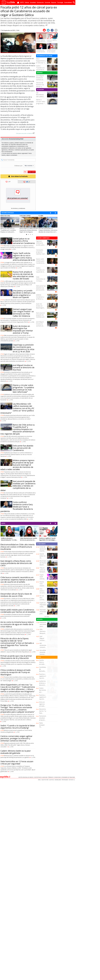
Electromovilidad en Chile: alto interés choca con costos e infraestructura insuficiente (17, 546)
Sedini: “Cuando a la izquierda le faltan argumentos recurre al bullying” (17, 726)
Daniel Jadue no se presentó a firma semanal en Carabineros (24, 240)
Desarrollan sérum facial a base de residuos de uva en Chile (16, 594)
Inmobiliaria (58, 779)
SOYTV (3, 523)
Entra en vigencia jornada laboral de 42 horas (42, 706)
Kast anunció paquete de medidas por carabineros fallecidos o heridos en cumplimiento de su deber (18, 486)
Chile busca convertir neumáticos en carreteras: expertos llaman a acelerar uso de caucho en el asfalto (17, 579)
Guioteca (52, 779)
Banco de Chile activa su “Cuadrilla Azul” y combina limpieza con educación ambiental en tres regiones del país (17, 429)
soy (13, 249)
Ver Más (46, 616)
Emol (39, 779)
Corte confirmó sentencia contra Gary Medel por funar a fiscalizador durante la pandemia (16, 507)
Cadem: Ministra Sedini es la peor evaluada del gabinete (15, 751)
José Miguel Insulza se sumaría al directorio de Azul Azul (40, 80)
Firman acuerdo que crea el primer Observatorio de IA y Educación (16, 657)
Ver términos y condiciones (18, 208)
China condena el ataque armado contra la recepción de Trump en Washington (15, 672)
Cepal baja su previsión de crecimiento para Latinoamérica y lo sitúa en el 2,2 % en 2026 (23, 348)
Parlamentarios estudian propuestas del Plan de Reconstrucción (44, 721)
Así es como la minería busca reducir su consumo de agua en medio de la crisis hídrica (17, 624)
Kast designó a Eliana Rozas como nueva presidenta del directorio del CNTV (16, 563)
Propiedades (65, 779)
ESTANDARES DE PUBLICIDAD (68, 777)
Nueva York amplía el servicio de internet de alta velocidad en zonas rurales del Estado (23, 275)
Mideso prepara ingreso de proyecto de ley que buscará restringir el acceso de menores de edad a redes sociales (17, 465)
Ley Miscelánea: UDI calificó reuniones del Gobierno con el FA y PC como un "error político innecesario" (17, 408)
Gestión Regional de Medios (26, 777)
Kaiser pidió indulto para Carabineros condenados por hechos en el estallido (41, 264)
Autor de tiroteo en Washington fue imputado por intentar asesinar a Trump (23, 329)
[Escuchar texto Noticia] (33, 133)
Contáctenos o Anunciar (41, 777)
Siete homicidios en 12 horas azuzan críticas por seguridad (41, 281)
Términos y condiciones (54, 777)
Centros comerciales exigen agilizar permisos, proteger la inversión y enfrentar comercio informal (16, 738)
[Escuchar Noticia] (46, 25)
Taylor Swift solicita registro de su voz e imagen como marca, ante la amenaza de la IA (24, 256)
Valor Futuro (45, 779)
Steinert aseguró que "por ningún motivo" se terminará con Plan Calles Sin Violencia (23, 312)
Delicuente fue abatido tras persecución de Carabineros (23, 448)
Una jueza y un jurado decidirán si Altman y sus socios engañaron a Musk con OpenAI (24, 294)
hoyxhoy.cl (72, 779)
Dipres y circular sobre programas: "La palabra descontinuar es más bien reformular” (23, 388)
